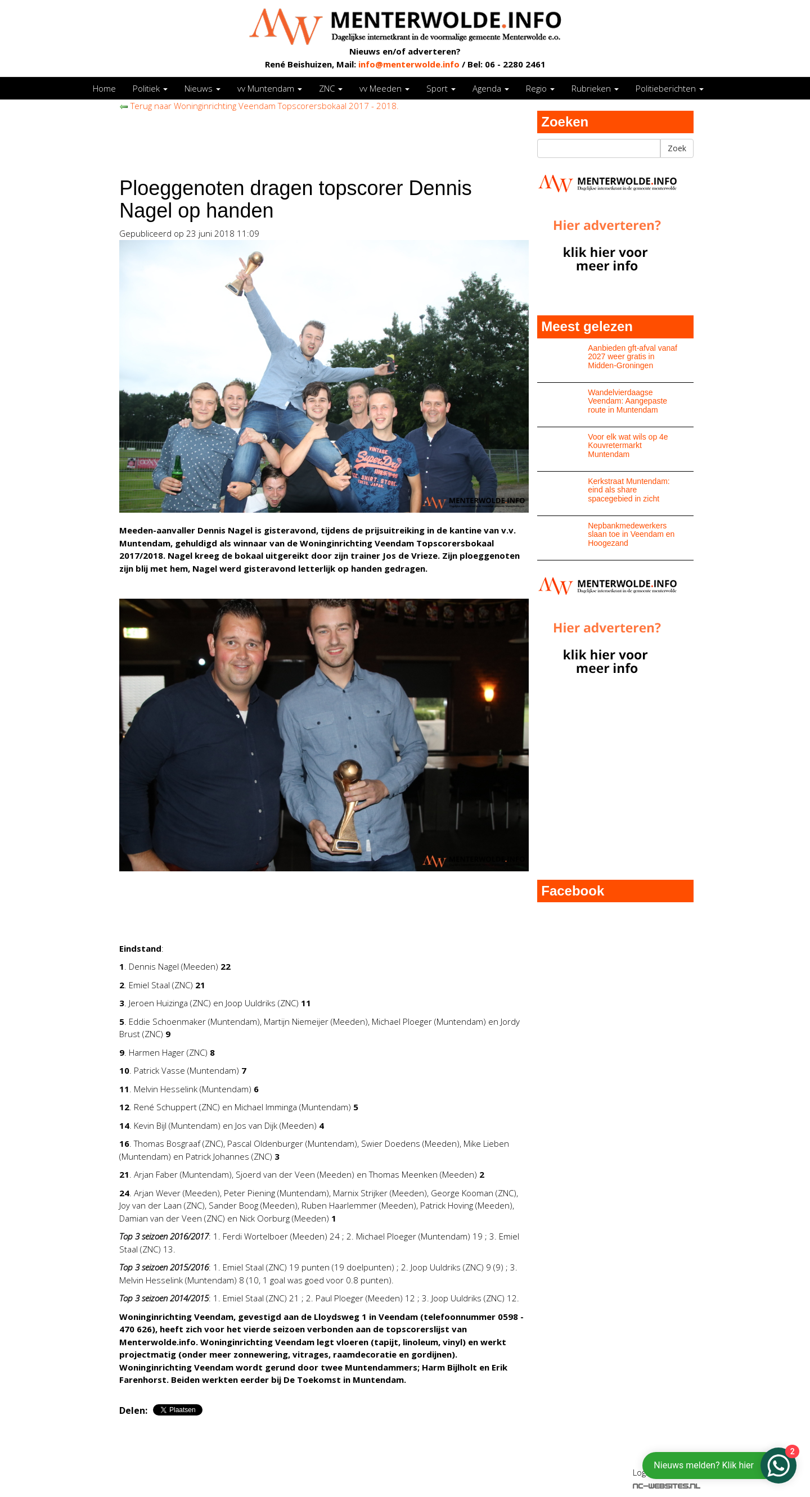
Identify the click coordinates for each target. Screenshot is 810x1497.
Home (104, 88)
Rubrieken (595, 88)
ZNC (331, 88)
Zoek (677, 148)
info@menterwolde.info (409, 64)
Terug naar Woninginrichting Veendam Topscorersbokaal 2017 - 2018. (259, 105)
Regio (540, 88)
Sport (441, 88)
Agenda (490, 88)
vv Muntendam (269, 88)
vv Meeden (384, 88)
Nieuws (202, 88)
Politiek (150, 88)
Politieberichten (670, 88)
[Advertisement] (324, 137)
